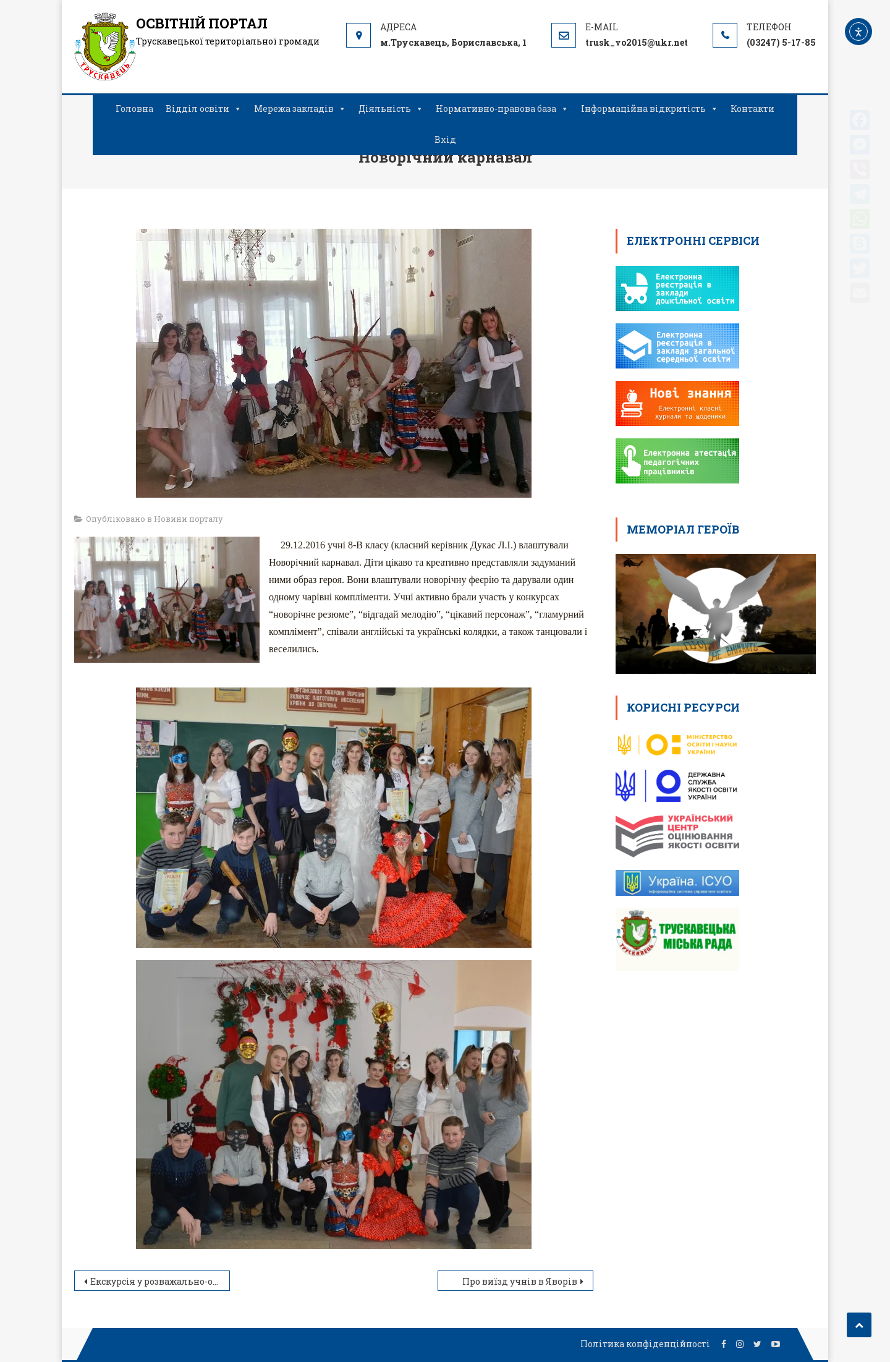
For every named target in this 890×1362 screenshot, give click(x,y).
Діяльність (390, 108)
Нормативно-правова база (502, 108)
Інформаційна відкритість (649, 108)
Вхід (445, 139)
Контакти (752, 108)
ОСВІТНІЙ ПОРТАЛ (202, 23)
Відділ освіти (204, 108)
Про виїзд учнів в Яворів (519, 1281)
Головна (134, 108)
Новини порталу (188, 518)
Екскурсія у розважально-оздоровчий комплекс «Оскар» (160, 1281)
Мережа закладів (300, 108)
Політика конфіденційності (645, 1344)
